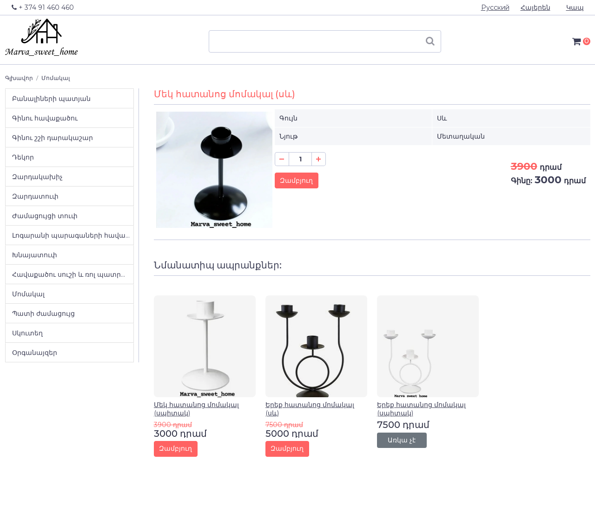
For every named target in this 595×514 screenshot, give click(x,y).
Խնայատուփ (34, 255)
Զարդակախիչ (37, 177)
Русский (495, 7)
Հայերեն (535, 7)
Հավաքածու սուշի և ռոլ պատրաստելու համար (72, 274)
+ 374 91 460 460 (43, 7)
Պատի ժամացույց (43, 313)
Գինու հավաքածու (45, 118)
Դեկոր (23, 157)
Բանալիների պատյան (51, 98)
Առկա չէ (401, 440)
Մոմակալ (55, 77)
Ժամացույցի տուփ (45, 216)
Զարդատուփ (35, 196)
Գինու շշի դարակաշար (52, 138)
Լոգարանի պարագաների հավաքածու (72, 235)
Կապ (575, 7)
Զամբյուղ (296, 180)
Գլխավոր (19, 77)
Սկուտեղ (27, 333)
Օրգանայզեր (34, 352)
